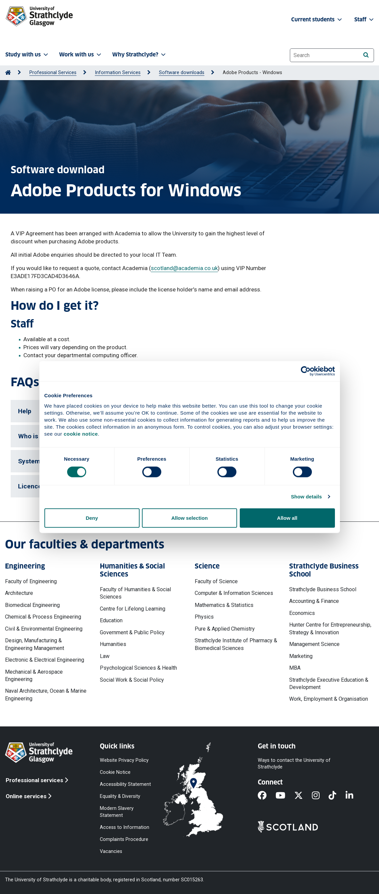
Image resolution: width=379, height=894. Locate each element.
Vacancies (111, 851)
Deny (92, 517)
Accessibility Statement (125, 784)
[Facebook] (266, 796)
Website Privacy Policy (124, 760)
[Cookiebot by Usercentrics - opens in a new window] (305, 371)
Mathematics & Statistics (224, 605)
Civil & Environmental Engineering (43, 629)
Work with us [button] (81, 54)
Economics (302, 613)
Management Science (314, 644)
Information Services (118, 72)
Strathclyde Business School (322, 589)
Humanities (113, 644)
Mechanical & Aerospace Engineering (34, 675)
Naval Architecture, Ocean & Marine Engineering (45, 694)
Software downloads (181, 72)
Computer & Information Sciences (234, 593)
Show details (306, 496)
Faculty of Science (216, 581)
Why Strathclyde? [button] (139, 54)
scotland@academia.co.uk (184, 268)
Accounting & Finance (314, 601)
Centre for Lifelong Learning (132, 609)
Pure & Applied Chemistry (225, 629)
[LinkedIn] (354, 796)
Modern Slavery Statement (117, 812)
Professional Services (52, 72)
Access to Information (124, 827)
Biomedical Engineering (32, 605)
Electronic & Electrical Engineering (44, 660)
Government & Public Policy (132, 632)
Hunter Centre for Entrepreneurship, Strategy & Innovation (330, 628)
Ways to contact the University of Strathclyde (294, 763)
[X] (303, 796)
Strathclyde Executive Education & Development (328, 683)
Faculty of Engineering (31, 581)
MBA (295, 668)
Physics (204, 617)
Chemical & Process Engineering (43, 617)
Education (111, 620)
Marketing (301, 656)
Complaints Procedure (124, 839)
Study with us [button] (27, 54)
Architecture (19, 593)
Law (105, 656)
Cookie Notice (115, 772)
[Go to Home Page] (8, 72)
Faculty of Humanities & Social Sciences (135, 593)
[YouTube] (284, 796)
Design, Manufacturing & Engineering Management (34, 644)
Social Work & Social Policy (132, 680)
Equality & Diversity (120, 796)
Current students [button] (317, 19)
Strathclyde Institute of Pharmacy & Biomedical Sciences (236, 644)
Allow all (287, 517)
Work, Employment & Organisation (328, 699)
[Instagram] (320, 796)
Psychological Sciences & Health (138, 668)
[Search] (365, 55)
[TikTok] (337, 796)
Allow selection (189, 517)
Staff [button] (364, 19)
